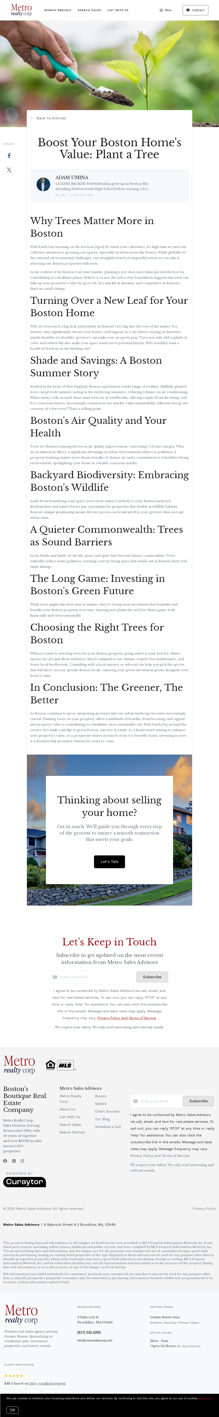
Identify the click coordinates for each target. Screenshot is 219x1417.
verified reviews (47, 1383)
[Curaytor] (24, 1186)
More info (205, 1398)
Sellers (100, 1104)
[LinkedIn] (14, 1161)
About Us (67, 1109)
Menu (165, 10)
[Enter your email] (97, 977)
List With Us (118, 10)
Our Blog (102, 1119)
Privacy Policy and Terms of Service (126, 1018)
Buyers (100, 1096)
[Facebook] (5, 1161)
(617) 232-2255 (89, 1332)
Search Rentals (57, 10)
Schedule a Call (108, 1127)
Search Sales (89, 10)
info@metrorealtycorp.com (94, 1340)
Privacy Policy (204, 1209)
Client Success (107, 1111)
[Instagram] (22, 1161)
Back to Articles (51, 118)
